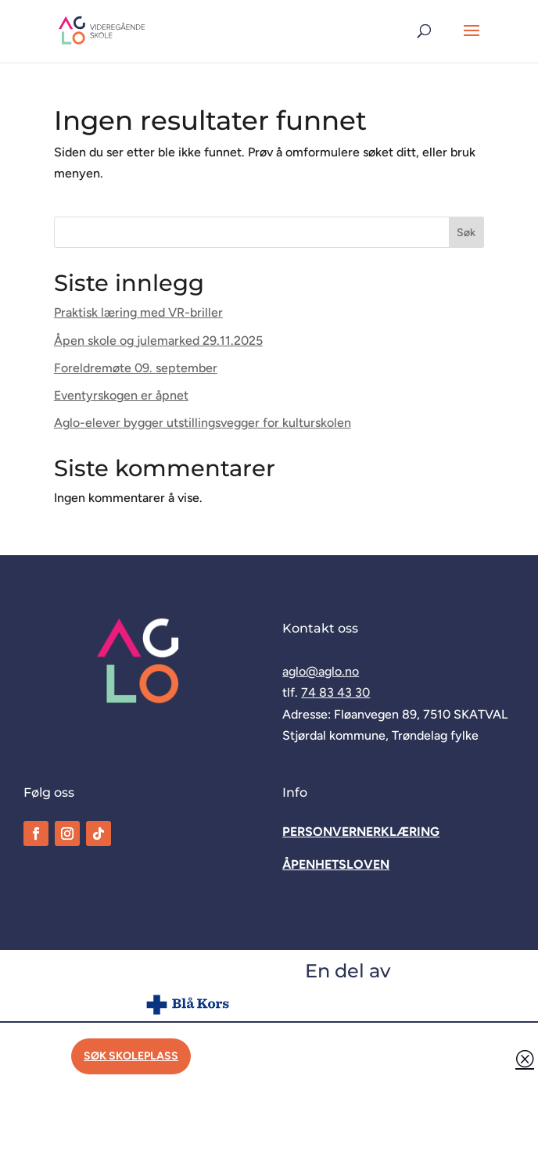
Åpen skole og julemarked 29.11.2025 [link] (158, 340)
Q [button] (524, 1058)
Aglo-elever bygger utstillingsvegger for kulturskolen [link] (202, 422)
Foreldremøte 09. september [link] (135, 367)
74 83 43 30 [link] (335, 692)
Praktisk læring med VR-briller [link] (138, 312)
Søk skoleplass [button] (131, 1056)
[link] (102, 30)
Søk (466, 232)
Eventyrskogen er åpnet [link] (121, 395)
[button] (471, 41)
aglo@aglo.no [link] (320, 671)
